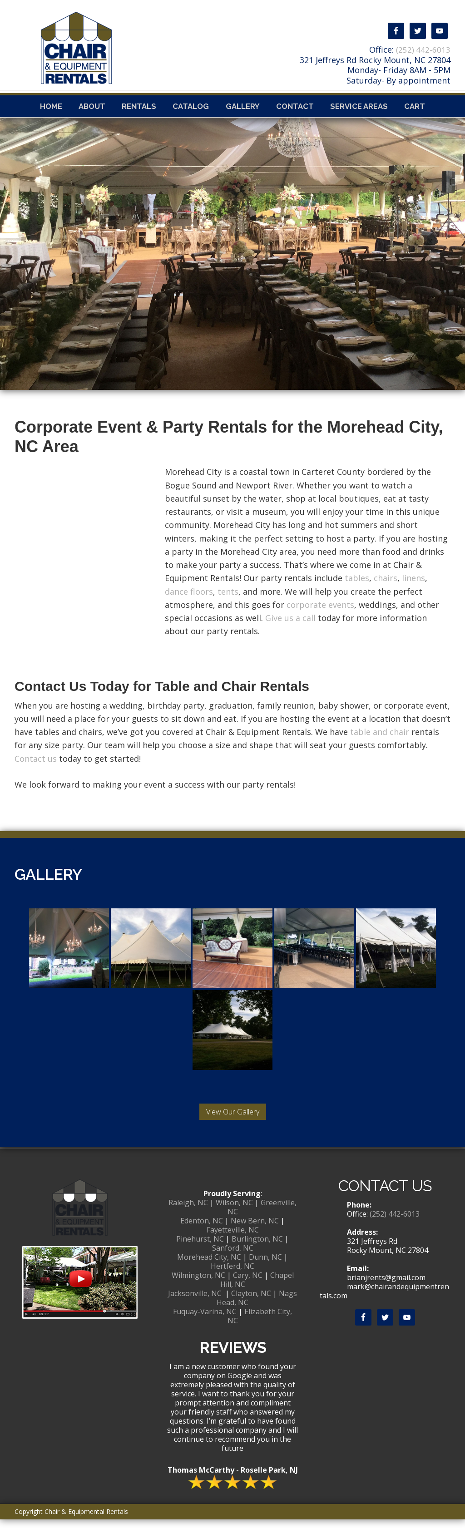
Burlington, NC (257, 1257)
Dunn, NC (265, 1276)
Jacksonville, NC (195, 1312)
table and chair (379, 750)
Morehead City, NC (209, 1276)
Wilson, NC (234, 1221)
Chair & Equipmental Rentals (145, 44)
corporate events (320, 623)
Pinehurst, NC (200, 1257)
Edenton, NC (201, 1239)
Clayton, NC (251, 1312)
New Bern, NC (255, 1239)
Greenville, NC (262, 1225)
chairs (385, 596)
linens (413, 596)
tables (357, 596)
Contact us (36, 777)
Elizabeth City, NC (260, 1334)
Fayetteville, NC (233, 1248)
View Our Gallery (232, 1130)
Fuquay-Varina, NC (205, 1330)
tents (228, 610)
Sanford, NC (232, 1267)
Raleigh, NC (188, 1221)
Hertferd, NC (232, 1285)
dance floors (189, 610)
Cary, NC (247, 1294)
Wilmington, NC (198, 1294)
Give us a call (290, 636)
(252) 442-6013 (422, 49)
